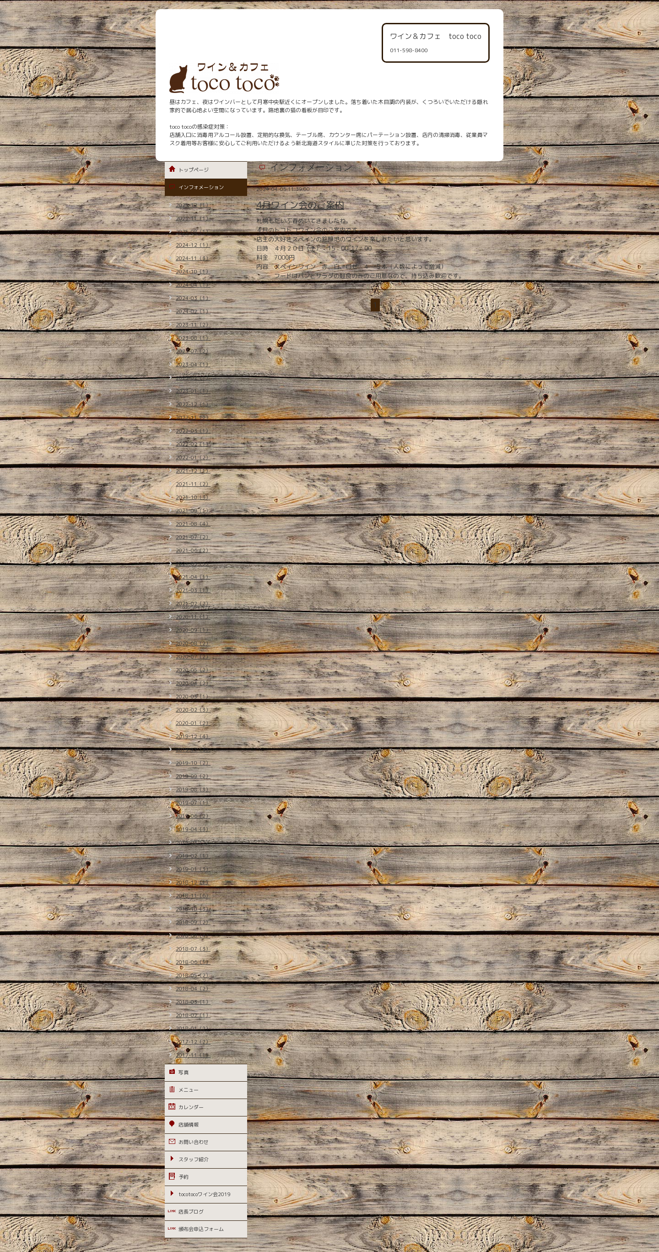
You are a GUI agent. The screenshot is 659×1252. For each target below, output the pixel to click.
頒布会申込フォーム (201, 1229)
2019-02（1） (193, 856)
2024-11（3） (193, 258)
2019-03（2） (193, 842)
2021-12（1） (193, 470)
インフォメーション (201, 187)
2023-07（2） (193, 351)
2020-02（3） (193, 709)
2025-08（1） (193, 231)
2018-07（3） (193, 949)
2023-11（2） (193, 324)
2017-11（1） (193, 1055)
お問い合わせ (193, 1142)
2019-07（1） (193, 802)
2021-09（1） (193, 510)
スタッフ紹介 (193, 1159)
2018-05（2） (193, 975)
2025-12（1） (193, 205)
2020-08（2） (193, 643)
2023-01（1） (193, 391)
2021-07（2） (193, 537)
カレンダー (191, 1107)
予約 (183, 1177)
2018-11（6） (193, 895)
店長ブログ (191, 1211)
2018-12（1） (193, 882)
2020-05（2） (193, 670)
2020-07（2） (193, 656)
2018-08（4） (193, 935)
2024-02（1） (193, 311)
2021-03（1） (193, 590)
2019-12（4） (193, 736)
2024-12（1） (193, 245)
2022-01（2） (193, 457)
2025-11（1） (193, 218)
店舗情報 (188, 1124)
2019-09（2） (193, 776)
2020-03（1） (193, 696)
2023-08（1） (193, 338)
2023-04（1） (193, 364)
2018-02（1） (193, 1015)
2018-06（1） (193, 962)
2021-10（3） (193, 497)
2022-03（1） (193, 431)
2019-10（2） (193, 763)
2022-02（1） (193, 444)
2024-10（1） (193, 271)
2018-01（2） (193, 1028)
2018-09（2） (193, 922)
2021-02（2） (193, 603)
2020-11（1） (193, 617)
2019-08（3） (193, 789)
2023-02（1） (193, 377)
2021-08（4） (193, 524)
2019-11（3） (193, 749)
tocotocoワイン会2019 (204, 1194)
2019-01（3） (193, 869)
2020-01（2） (193, 723)
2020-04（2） (193, 683)
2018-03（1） (193, 1002)
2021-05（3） (193, 563)
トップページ (193, 170)
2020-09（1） (193, 630)
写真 (183, 1072)
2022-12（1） (193, 404)
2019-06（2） (193, 816)
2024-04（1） (193, 285)
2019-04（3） (193, 829)
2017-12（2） (193, 1041)
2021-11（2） (193, 484)
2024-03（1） (193, 298)
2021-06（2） (193, 550)
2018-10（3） (193, 909)
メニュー (188, 1090)
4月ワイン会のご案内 (300, 204)
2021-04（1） (193, 577)
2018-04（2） (193, 988)
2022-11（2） (193, 417)
